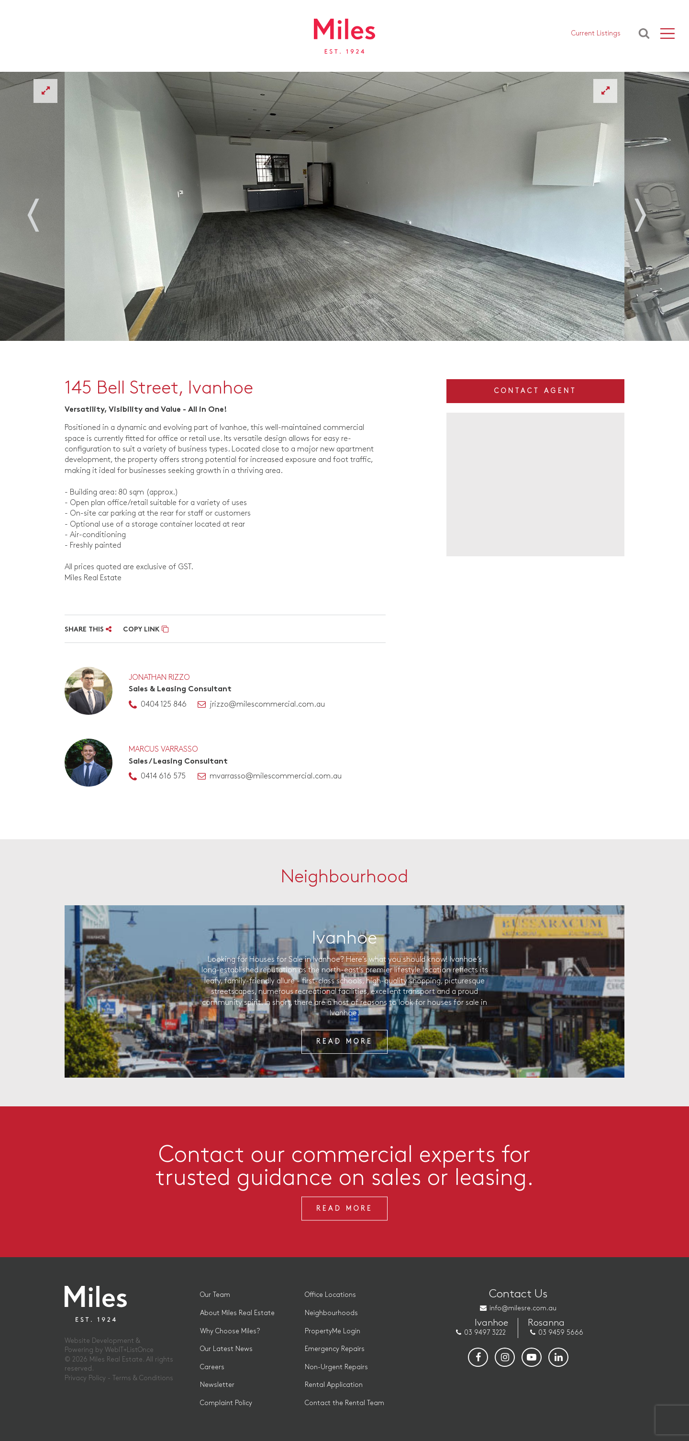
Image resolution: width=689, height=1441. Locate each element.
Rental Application (334, 1385)
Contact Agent (535, 391)
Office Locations (330, 1295)
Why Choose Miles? (230, 1331)
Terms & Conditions (142, 1378)
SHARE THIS (88, 630)
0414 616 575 (163, 776)
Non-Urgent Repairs (336, 1367)
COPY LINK (145, 630)
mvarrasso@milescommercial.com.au (276, 776)
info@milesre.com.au (522, 1308)
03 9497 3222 (485, 1332)
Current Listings (596, 34)
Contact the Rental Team (344, 1403)
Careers (212, 1367)
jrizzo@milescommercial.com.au (267, 704)
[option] (344, 206)
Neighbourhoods (331, 1313)
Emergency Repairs (335, 1349)
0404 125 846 (164, 704)
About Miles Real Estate (237, 1313)
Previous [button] (43, 209)
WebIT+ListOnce (129, 1350)
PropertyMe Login (332, 1331)
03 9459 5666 (560, 1332)
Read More (344, 1041)
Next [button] (646, 209)
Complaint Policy (226, 1403)
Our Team (215, 1295)
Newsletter (217, 1385)
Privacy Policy (85, 1378)
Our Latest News (226, 1349)
